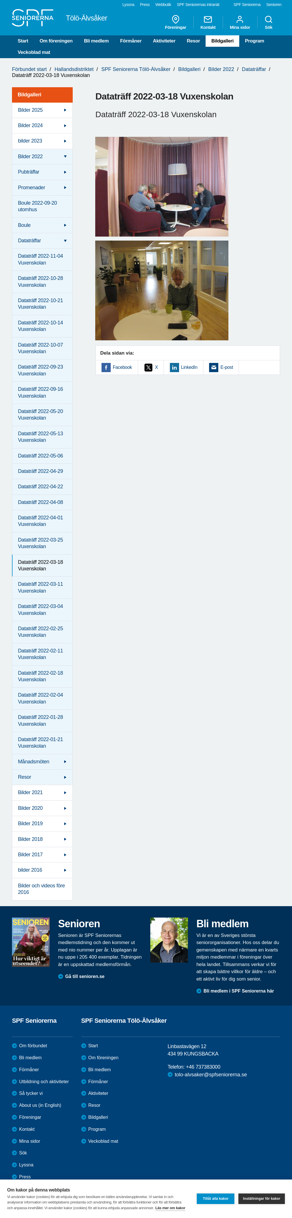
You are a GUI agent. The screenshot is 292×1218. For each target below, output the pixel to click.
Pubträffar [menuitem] (28, 172)
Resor (193, 41)
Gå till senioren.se (85, 976)
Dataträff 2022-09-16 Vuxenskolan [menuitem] (40, 392)
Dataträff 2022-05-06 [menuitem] (40, 456)
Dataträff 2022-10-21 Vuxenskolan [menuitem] (40, 304)
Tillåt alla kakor (215, 1199)
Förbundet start (29, 69)
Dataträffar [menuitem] (29, 240)
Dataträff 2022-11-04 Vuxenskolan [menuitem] (40, 259)
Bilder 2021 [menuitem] (30, 792)
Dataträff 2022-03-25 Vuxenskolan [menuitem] (40, 543)
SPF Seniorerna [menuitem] (247, 4)
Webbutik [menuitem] (163, 4)
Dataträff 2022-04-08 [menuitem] (40, 502)
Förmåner (130, 41)
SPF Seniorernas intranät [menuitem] (198, 4)
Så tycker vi (31, 1093)
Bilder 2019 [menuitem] (30, 823)
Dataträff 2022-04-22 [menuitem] (40, 486)
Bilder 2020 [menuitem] (30, 808)
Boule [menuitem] (24, 225)
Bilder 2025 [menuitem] (30, 110)
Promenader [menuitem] (31, 187)
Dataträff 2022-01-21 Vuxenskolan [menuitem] (40, 743)
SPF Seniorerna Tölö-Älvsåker (136, 69)
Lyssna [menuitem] (128, 4)
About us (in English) (40, 1105)
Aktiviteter (164, 41)
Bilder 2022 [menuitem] (30, 156)
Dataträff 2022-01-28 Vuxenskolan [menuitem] (40, 720)
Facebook (122, 367)
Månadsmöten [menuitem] (33, 761)
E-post (226, 367)
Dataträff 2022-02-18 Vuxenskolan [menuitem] (40, 676)
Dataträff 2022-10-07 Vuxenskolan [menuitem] (40, 348)
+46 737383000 (203, 1067)
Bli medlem (96, 41)
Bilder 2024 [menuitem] (30, 125)
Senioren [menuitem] (273, 4)
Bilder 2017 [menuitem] (30, 854)
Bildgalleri (222, 41)
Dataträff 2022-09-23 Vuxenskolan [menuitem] (40, 370)
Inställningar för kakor (261, 1199)
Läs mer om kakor (170, 1208)
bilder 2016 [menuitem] (30, 870)
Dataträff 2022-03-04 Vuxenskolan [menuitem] (40, 609)
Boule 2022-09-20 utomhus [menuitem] (37, 206)
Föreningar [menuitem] (175, 22)
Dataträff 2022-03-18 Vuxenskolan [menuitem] (40, 565)
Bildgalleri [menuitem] (29, 94)
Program (254, 41)
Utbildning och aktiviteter (44, 1081)
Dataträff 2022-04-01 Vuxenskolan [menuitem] (40, 521)
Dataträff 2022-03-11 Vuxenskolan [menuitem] (40, 587)
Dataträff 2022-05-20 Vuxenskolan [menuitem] (40, 414)
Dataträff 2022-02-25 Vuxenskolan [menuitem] (40, 632)
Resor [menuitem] (24, 777)
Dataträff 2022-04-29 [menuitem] (40, 471)
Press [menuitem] (145, 4)
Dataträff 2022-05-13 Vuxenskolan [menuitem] (40, 437)
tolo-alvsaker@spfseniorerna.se (211, 1074)
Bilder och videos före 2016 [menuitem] (41, 889)
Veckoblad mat (34, 52)
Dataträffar (254, 69)
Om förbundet (33, 1045)
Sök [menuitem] (268, 22)
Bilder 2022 (221, 69)
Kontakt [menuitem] (208, 22)
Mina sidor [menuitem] (240, 22)
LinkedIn (189, 367)
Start (23, 41)
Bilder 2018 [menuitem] (30, 839)
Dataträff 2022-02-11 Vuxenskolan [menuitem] (40, 654)
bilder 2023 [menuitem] (30, 141)
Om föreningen (56, 41)
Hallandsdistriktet (74, 69)
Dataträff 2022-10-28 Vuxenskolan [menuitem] (40, 281)
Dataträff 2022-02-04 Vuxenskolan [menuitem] (40, 698)
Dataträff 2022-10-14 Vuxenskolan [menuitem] (40, 326)
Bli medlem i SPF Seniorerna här (239, 991)
